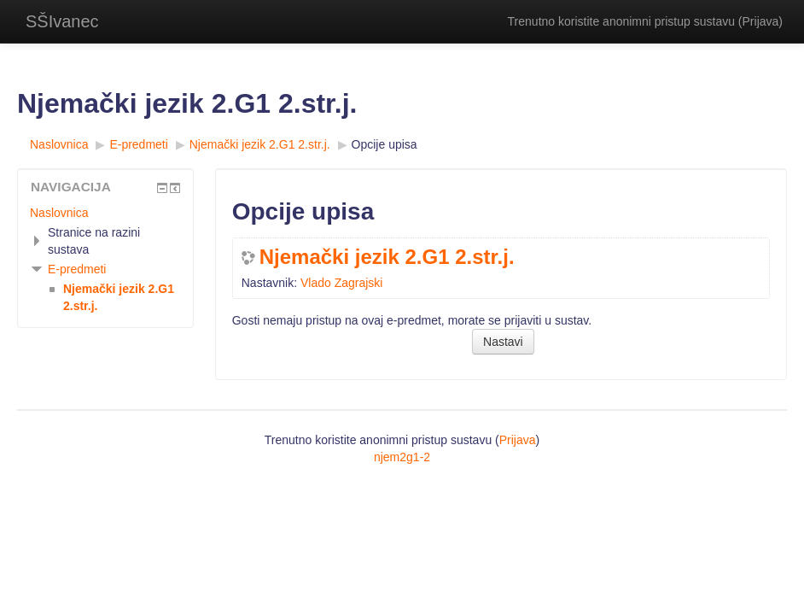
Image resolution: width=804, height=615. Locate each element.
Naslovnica (59, 213)
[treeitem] (105, 212)
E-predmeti (77, 269)
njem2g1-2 (402, 457)
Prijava (761, 21)
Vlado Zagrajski (341, 283)
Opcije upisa (384, 144)
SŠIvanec (62, 21)
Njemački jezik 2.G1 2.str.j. (387, 257)
